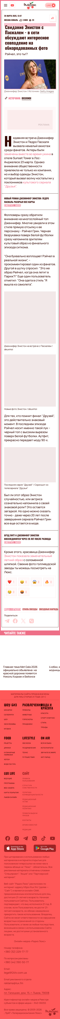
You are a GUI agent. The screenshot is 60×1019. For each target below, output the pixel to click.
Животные (27, 715)
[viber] (31, 621)
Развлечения (30, 704)
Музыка (7, 729)
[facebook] (15, 621)
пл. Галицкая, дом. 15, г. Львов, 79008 (26, 993)
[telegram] (7, 621)
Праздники (27, 724)
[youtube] (52, 838)
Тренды (44, 727)
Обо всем (26, 743)
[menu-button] (5, 5)
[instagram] (17, 838)
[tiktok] (43, 838)
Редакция (26, 829)
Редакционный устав (29, 800)
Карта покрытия (11, 792)
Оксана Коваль (11, 20)
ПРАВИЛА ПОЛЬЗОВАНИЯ (28, 779)
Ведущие (8, 778)
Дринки (7, 748)
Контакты (26, 820)
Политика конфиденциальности (30, 793)
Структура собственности (29, 786)
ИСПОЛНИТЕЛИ (47, 748)
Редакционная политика (29, 807)
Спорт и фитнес (48, 718)
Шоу (6, 719)
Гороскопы (27, 719)
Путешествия (28, 757)
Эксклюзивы (10, 724)
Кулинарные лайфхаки (9, 753)
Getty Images (47, 91)
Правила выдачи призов (29, 814)
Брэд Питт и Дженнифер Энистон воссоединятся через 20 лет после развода (27, 537)
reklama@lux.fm (13, 983)
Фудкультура (10, 764)
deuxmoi (26, 98)
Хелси (7, 759)
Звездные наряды (49, 609)
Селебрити (9, 715)
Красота (44, 713)
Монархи (8, 710)
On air (45, 738)
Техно (25, 752)
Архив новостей (29, 825)
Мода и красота (12, 609)
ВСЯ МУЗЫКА (46, 743)
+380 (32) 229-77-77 (16, 951)
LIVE (49, 5)
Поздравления (29, 748)
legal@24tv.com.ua (15, 972)
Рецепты (8, 743)
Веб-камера (9, 788)
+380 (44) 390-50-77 (16, 962)
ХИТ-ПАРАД (45, 757)
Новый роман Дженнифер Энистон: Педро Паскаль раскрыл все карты (26, 200)
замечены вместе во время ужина (28, 154)
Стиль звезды (29, 609)
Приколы (26, 710)
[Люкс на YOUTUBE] (12, 5)
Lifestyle (28, 738)
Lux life (9, 773)
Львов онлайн (10, 797)
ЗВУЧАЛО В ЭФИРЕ (48, 752)
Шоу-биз (10, 704)
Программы (9, 783)
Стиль (43, 722)
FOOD (7, 738)
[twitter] (23, 621)
